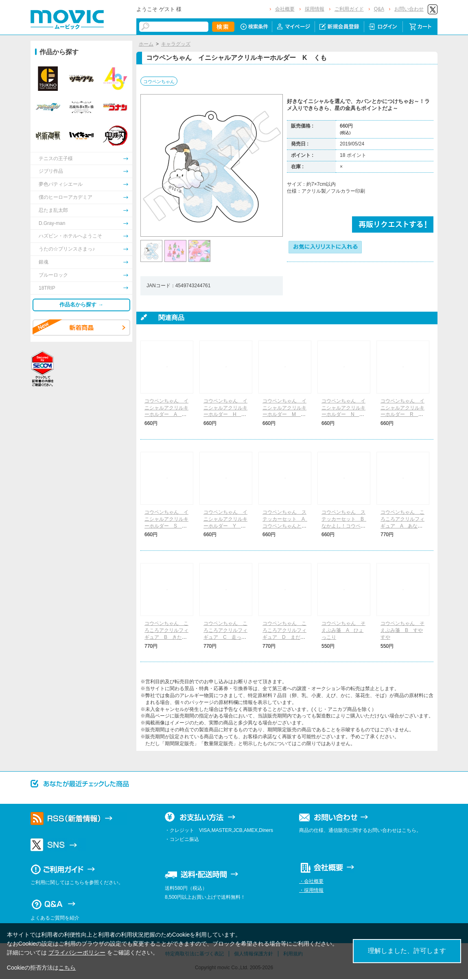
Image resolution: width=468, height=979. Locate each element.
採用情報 (314, 9)
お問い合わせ (409, 9)
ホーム (146, 44)
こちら (67, 967)
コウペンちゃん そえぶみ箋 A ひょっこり (343, 630)
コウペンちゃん (159, 81)
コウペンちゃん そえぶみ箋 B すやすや (402, 630)
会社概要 (285, 9)
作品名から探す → (81, 304)
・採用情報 (311, 890)
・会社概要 (311, 881)
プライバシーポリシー (76, 952)
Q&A (379, 9)
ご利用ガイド (349, 9)
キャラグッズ (175, 44)
